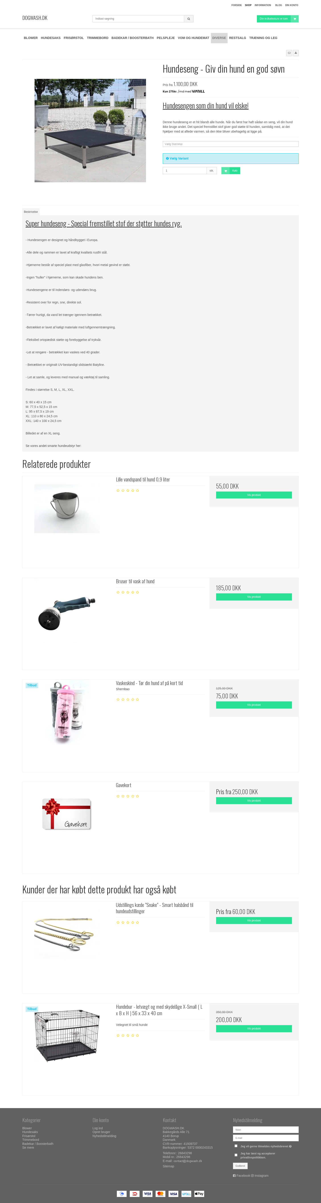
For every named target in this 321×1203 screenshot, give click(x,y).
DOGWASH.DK (34, 17)
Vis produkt (254, 495)
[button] (289, 53)
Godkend (240, 1165)
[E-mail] (266, 1137)
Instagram (261, 1175)
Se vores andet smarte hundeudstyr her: (53, 446)
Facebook (243, 1175)
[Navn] (266, 1129)
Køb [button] (229, 170)
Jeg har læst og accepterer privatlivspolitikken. (258, 1155)
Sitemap (168, 1166)
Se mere (28, 1147)
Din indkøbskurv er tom (279, 18)
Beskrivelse (31, 211)
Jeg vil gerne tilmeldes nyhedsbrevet (266, 1145)
